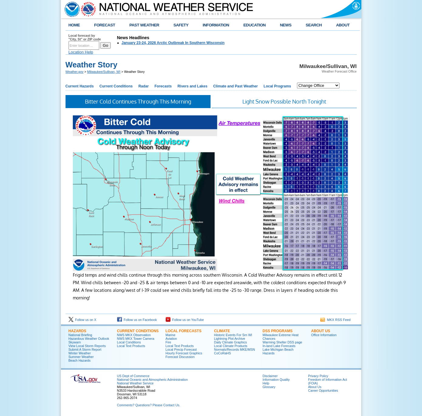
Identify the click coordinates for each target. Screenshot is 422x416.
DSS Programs (278, 331)
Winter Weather (80, 353)
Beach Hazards (80, 360)
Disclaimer (270, 376)
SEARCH (314, 25)
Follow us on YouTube (185, 320)
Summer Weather (81, 357)
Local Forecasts (183, 331)
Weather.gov (75, 71)
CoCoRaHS (222, 353)
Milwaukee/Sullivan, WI (103, 71)
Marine (171, 335)
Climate (222, 331)
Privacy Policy (318, 376)
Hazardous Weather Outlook (89, 338)
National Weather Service (135, 383)
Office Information (324, 335)
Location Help (81, 52)
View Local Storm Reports (87, 346)
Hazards (77, 331)
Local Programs (277, 86)
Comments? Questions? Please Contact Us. (148, 405)
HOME (74, 25)
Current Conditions (116, 86)
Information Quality (276, 379)
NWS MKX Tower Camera (135, 338)
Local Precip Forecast (181, 349)
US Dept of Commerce (133, 376)
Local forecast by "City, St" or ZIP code (85, 37)
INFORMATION (216, 25)
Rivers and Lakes (192, 86)
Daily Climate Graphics (230, 342)
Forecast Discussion (180, 357)
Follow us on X (82, 320)
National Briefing (80, 335)
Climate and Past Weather (235, 86)
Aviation (171, 338)
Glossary (269, 387)
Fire (168, 342)
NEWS (286, 25)
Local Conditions (129, 342)
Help (266, 383)
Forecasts (163, 86)
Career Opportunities (323, 390)
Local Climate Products (231, 346)
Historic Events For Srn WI (233, 335)
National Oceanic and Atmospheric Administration (152, 379)
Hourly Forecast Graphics (184, 353)
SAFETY (181, 25)
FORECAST (104, 25)
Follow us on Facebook (137, 320)
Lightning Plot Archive (229, 338)
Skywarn (75, 342)
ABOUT (343, 25)
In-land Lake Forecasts (279, 346)
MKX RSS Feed (335, 320)
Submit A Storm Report (85, 349)
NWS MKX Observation (134, 335)
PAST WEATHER (144, 25)
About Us (320, 331)
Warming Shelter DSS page (282, 342)
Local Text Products (131, 346)
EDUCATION (254, 25)
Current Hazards (80, 86)
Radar (143, 86)
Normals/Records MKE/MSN (234, 349)
